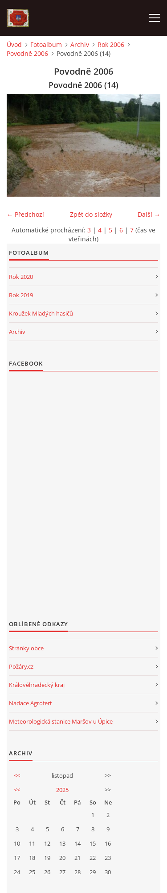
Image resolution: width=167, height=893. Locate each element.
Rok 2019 (21, 295)
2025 (62, 790)
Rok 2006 (111, 44)
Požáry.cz (21, 666)
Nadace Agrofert (30, 703)
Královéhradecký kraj (37, 685)
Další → (149, 214)
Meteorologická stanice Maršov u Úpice (61, 721)
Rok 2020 (21, 277)
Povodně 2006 (27, 53)
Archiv (79, 44)
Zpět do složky (91, 214)
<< (17, 775)
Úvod (14, 44)
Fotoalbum (46, 44)
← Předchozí (25, 214)
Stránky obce (26, 648)
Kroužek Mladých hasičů (41, 313)
